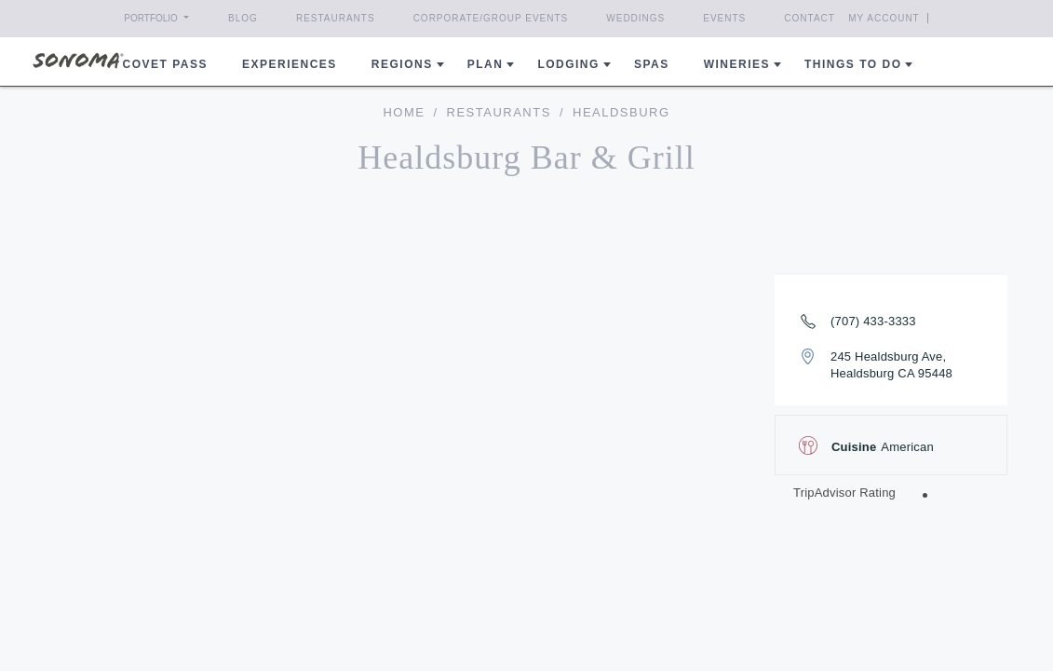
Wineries (737, 64)
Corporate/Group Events (491, 18)
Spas (651, 64)
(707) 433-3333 (873, 321)
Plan (485, 64)
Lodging (568, 64)
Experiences (289, 64)
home (404, 112)
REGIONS (402, 64)
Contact (809, 18)
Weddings (635, 18)
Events (724, 18)
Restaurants (335, 18)
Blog (243, 18)
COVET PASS (165, 64)
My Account (884, 18)
